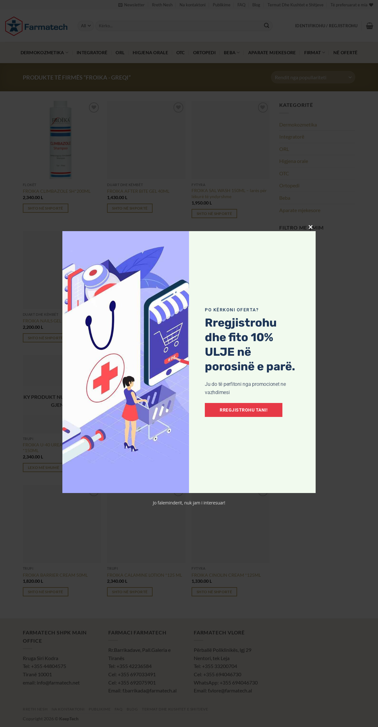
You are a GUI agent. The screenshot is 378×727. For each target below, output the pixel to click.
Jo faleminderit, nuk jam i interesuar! (189, 503)
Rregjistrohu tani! (244, 409)
